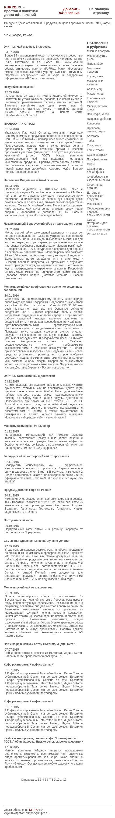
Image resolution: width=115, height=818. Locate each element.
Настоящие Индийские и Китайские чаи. (31, 180)
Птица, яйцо (95, 63)
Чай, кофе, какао (98, 114)
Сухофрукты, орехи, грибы (95, 170)
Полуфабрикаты (97, 159)
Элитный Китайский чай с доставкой (29, 376)
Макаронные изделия (95, 82)
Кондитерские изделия (96, 100)
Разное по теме (97, 234)
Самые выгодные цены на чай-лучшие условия (37, 540)
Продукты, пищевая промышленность (69, 23)
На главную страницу (99, 11)
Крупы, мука (95, 76)
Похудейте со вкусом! (19, 87)
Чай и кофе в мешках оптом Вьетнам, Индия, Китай (39, 644)
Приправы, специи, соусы (96, 130)
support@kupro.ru (37, 813)
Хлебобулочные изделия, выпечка (98, 178)
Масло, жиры (95, 93)
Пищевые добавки (99, 118)
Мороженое (94, 203)
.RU (13, 7)
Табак (90, 140)
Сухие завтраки (97, 154)
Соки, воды (94, 145)
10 (57, 779)
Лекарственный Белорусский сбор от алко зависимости (43, 223)
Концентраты (95, 150)
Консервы (93, 123)
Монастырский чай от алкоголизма (28, 587)
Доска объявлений (30, 23)
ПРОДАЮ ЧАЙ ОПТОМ (19, 123)
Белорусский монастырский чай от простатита (36, 456)
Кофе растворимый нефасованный (28, 664)
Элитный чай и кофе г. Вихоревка (27, 46)
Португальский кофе (18, 520)
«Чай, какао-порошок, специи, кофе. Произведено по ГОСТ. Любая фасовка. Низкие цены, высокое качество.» (43, 740)
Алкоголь (93, 136)
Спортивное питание (95, 186)
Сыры (91, 164)
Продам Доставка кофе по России (27, 490)
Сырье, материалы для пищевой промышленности (98, 224)
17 (64, 779)
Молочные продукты (94, 70)
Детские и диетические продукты (95, 196)
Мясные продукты (98, 51)
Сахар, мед (94, 89)
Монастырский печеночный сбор (27, 426)
